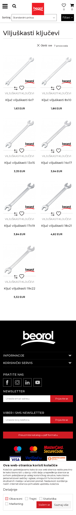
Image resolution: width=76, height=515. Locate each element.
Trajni (32, 498)
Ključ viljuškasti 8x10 (56, 100)
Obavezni (15, 498)
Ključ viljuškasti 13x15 (19, 162)
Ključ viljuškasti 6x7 (19, 100)
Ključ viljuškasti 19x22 (19, 288)
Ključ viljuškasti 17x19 (19, 225)
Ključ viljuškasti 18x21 (56, 225)
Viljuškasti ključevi (19, 93)
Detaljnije (10, 489)
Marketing (16, 503)
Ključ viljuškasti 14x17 (56, 162)
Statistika (49, 498)
